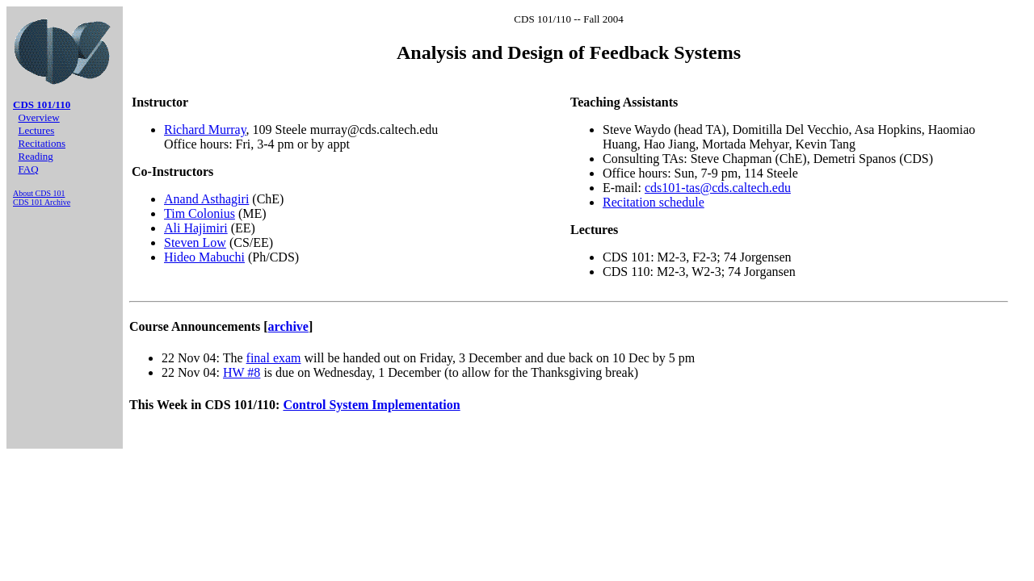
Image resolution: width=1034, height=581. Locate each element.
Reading (36, 156)
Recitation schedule (653, 202)
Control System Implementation (371, 405)
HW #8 (241, 372)
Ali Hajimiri (196, 228)
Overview (39, 117)
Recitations (42, 143)
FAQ (29, 169)
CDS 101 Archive (41, 202)
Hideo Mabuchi (204, 257)
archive (288, 326)
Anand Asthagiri (206, 199)
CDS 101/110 (41, 104)
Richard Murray (205, 129)
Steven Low (195, 242)
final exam (273, 358)
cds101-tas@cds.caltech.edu (718, 187)
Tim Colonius (199, 213)
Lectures (37, 130)
